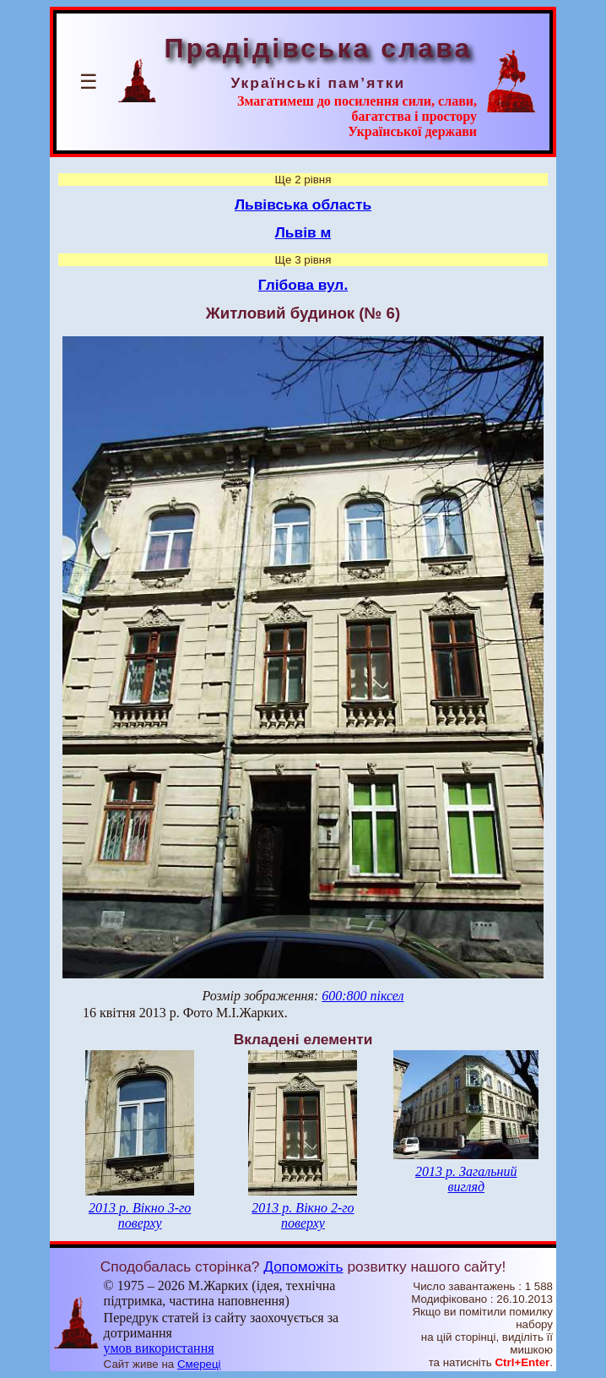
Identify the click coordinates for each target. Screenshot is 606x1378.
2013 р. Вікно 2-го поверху (303, 1215)
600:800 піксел (362, 996)
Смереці (199, 1364)
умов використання (159, 1348)
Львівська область (303, 204)
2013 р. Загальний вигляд (466, 1179)
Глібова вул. (303, 284)
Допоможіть (303, 1266)
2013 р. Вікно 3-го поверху (140, 1215)
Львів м (303, 232)
